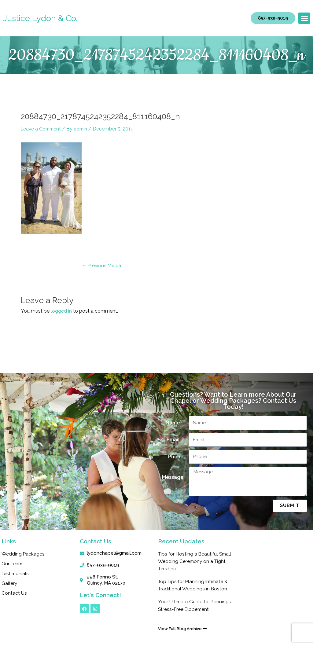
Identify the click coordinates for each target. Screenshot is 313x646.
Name (173, 423)
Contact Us (14, 593)
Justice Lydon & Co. (41, 18)
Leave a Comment (42, 129)
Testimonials (16, 573)
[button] (304, 18)
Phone (175, 457)
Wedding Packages (23, 554)
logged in (61, 311)
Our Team (13, 564)
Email (174, 439)
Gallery (9, 583)
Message (172, 477)
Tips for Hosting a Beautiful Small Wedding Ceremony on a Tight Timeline (193, 561)
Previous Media (102, 265)
